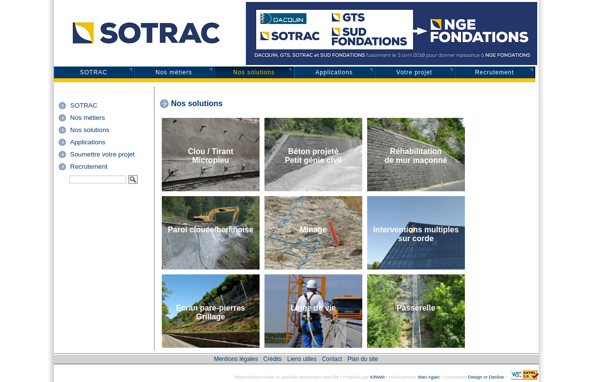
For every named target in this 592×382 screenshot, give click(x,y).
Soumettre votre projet (102, 154)
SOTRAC (93, 72)
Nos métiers (173, 72)
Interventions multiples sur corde (416, 234)
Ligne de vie (313, 308)
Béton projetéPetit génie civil (313, 155)
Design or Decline (486, 377)
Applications (334, 72)
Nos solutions (254, 72)
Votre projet (414, 72)
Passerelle (415, 308)
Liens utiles (301, 359)
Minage (313, 229)
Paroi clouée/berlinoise (210, 229)
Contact (332, 359)
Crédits (272, 359)
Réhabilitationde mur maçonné (416, 155)
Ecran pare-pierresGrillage (210, 312)
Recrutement (494, 72)
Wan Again (428, 377)
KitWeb (377, 377)
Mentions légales (236, 359)
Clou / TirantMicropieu (210, 155)
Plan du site (363, 359)
